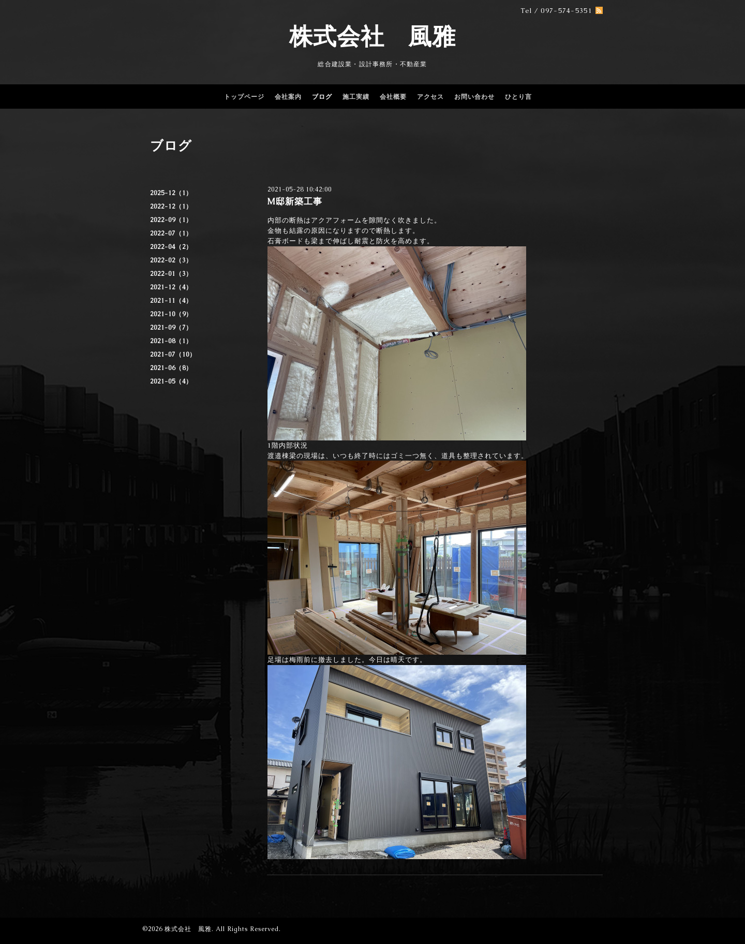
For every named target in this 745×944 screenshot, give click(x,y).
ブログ (322, 97)
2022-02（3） (171, 260)
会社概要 (393, 97)
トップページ (244, 97)
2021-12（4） (171, 287)
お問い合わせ (474, 97)
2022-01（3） (171, 274)
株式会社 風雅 (372, 36)
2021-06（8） (171, 368)
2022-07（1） (171, 233)
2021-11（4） (171, 301)
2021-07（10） (173, 354)
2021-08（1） (171, 341)
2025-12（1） (171, 193)
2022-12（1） (171, 206)
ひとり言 (518, 97)
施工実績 (355, 97)
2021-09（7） (171, 327)
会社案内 (288, 97)
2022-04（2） (171, 247)
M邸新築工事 (294, 201)
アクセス (430, 97)
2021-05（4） (171, 381)
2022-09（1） (171, 220)
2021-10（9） (171, 314)
